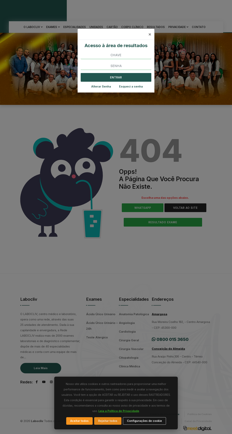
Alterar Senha (101, 86)
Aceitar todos (79, 420)
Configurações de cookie (144, 420)
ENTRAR (116, 77)
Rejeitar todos (107, 420)
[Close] (149, 34)
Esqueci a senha (131, 86)
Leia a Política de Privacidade (118, 411)
